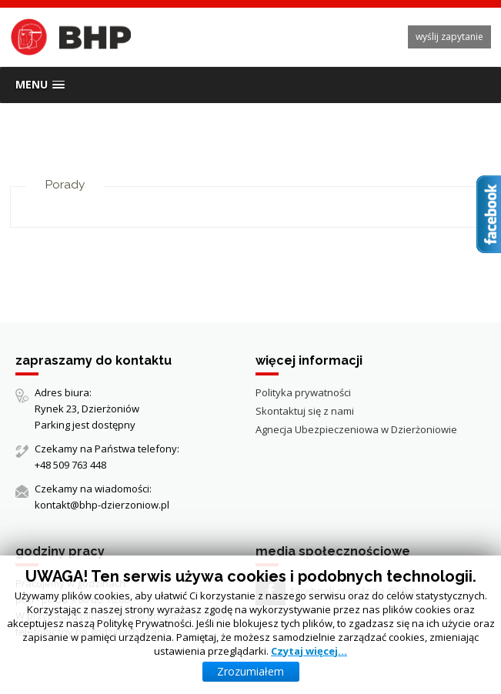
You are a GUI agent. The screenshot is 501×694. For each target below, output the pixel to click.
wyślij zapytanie (449, 36)
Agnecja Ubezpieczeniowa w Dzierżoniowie (356, 429)
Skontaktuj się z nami (305, 411)
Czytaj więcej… (309, 651)
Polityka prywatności (303, 392)
